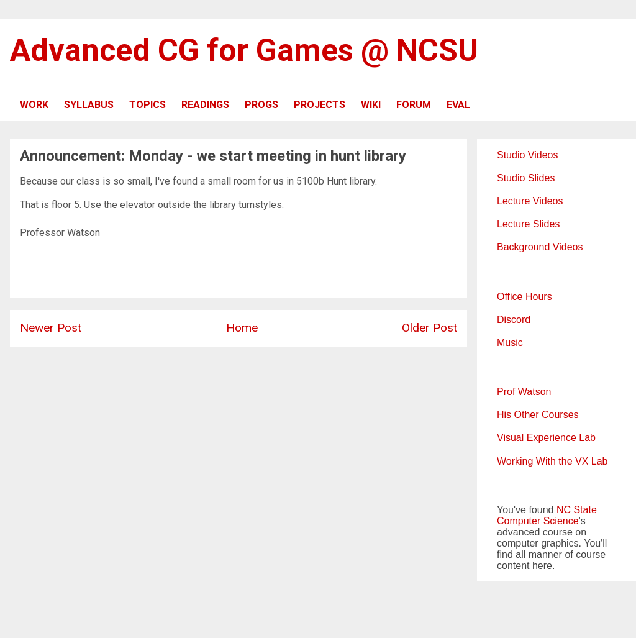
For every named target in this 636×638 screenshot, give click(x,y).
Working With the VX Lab (552, 461)
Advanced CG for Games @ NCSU (244, 50)
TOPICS (147, 105)
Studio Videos (527, 155)
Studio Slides (526, 178)
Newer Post (50, 328)
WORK (34, 105)
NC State (576, 509)
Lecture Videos (530, 201)
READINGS (205, 105)
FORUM (413, 105)
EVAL (458, 105)
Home (242, 328)
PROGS (261, 105)
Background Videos (540, 247)
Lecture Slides (528, 224)
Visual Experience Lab (546, 437)
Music (510, 342)
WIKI (371, 105)
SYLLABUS (89, 105)
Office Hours (524, 296)
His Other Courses (538, 414)
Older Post (429, 328)
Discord (513, 319)
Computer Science (538, 521)
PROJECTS (319, 105)
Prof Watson (524, 391)
